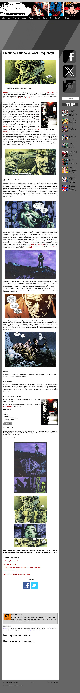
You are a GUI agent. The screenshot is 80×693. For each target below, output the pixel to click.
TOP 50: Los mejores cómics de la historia (72, 136)
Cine (51, 18)
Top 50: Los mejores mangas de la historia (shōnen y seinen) (73, 113)
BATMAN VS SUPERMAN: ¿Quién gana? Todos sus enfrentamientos (73, 188)
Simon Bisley (21, 630)
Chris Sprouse (24, 628)
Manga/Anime (58, 18)
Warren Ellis (34, 630)
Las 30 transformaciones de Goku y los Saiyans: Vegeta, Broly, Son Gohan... (73, 171)
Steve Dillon (27, 630)
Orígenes (24, 18)
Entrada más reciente (10, 682)
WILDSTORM (40, 630)
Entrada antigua (52, 682)
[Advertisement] (22, 34)
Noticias (38, 18)
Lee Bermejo (14, 630)
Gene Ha (48, 628)
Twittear (15, 56)
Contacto (67, 18)
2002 (8, 628)
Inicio (32, 682)
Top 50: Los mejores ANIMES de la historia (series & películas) (72, 180)
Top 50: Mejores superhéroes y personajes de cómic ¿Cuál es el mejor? (73, 121)
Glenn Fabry (54, 628)
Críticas (45, 18)
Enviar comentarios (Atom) (16, 685)
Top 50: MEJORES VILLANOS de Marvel (72, 129)
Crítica (29, 628)
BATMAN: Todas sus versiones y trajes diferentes (73, 161)
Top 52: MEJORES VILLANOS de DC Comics (72, 145)
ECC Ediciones (42, 628)
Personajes (16, 18)
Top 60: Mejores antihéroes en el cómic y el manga (73, 153)
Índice (3, 18)
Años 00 (12, 628)
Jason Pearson (6, 630)
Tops (9, 18)
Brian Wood (17, 628)
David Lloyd (35, 628)
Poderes (31, 18)
